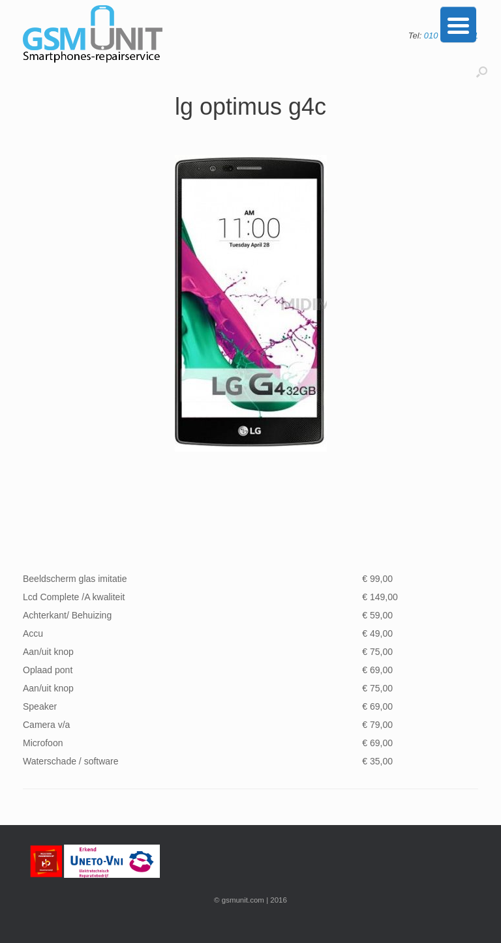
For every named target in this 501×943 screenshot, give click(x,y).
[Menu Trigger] (458, 24)
